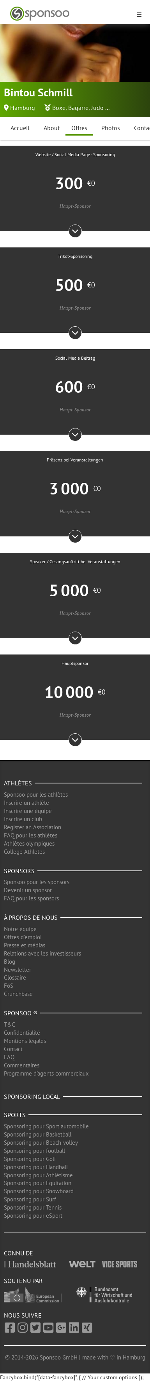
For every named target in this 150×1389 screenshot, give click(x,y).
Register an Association (32, 827)
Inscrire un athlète (26, 802)
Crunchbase (18, 993)
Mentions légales (25, 1040)
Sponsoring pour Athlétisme (38, 1175)
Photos (110, 128)
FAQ (9, 1057)
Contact (13, 1049)
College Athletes (24, 851)
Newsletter (17, 969)
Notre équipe (20, 929)
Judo (97, 107)
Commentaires (21, 1065)
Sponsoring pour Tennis (33, 1207)
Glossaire (15, 977)
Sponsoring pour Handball (36, 1167)
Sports (15, 1115)
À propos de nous (31, 917)
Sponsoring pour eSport (33, 1215)
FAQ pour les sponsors (31, 898)
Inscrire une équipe (28, 811)
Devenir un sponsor (28, 890)
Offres (79, 128)
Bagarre (78, 107)
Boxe (58, 107)
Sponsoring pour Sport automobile (46, 1126)
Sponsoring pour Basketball (37, 1134)
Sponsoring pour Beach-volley (41, 1142)
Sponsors (19, 871)
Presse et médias (24, 945)
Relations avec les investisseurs (42, 953)
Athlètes (18, 783)
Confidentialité (22, 1032)
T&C (9, 1024)
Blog (9, 961)
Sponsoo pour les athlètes (36, 794)
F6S (8, 985)
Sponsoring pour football (34, 1150)
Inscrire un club (23, 819)
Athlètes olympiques (29, 843)
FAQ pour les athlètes (30, 835)
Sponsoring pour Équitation (37, 1183)
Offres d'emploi (23, 937)
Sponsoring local (32, 1096)
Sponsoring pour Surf (30, 1199)
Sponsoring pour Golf (30, 1159)
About (52, 128)
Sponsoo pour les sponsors (36, 882)
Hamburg (22, 107)
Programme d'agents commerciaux (46, 1073)
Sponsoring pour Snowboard (39, 1191)
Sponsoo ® (20, 1013)
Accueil (20, 128)
